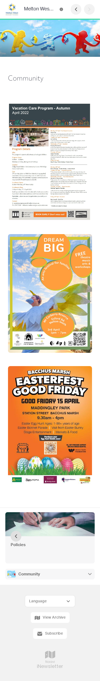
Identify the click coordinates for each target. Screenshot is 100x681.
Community (29, 574)
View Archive (50, 617)
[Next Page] (89, 9)
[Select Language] (50, 601)
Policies (18, 545)
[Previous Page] (76, 9)
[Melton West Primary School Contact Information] (61, 9)
